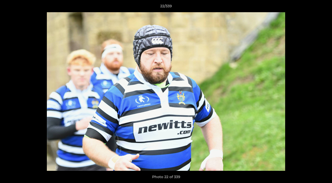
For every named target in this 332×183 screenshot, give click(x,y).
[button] (323, 7)
